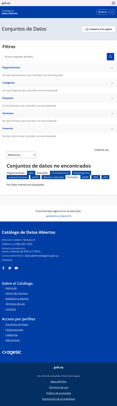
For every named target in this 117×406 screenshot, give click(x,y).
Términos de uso (15, 303)
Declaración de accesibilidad (58, 399)
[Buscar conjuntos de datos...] (58, 56)
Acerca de (11, 288)
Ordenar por (102, 150)
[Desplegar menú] (102, 12)
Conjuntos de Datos (16, 324)
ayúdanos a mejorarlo (58, 216)
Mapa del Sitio (58, 381)
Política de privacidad (58, 393)
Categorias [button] (57, 82)
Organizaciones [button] (57, 67)
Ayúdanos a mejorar (17, 298)
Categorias (11, 335)
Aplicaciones (12, 340)
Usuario (110, 56)
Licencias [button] (57, 128)
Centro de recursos (16, 293)
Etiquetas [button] (57, 97)
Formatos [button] (57, 113)
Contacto (7, 260)
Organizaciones (14, 329)
